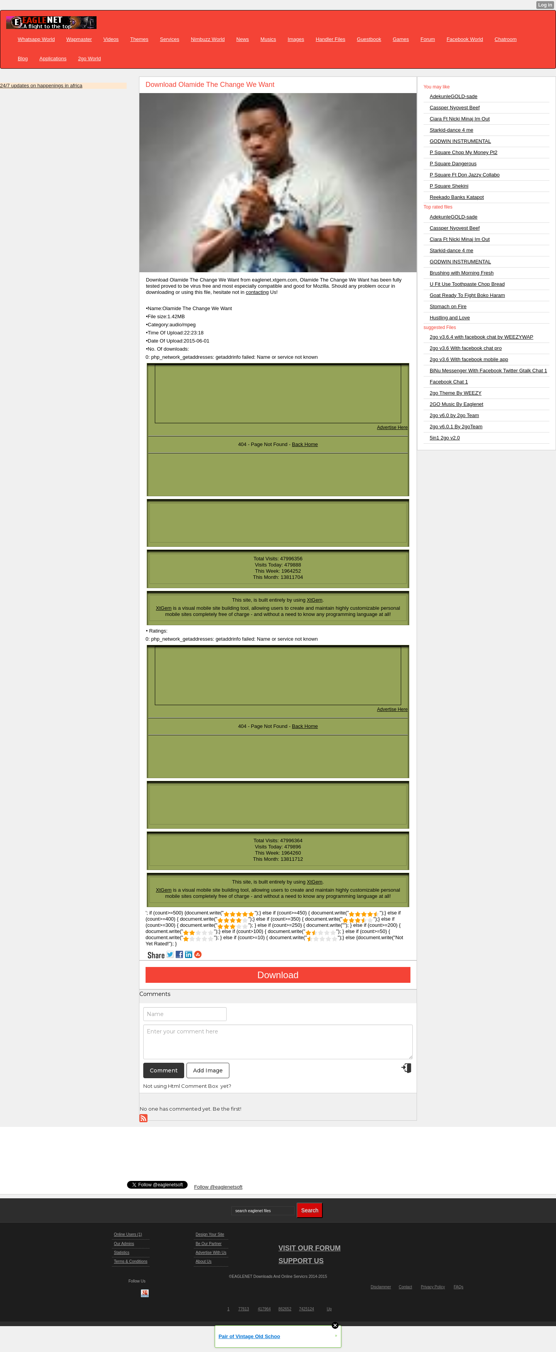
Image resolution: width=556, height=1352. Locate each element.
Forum (427, 39)
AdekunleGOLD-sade (454, 96)
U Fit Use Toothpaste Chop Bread (467, 284)
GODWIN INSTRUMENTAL (460, 141)
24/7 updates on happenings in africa (41, 85)
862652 (284, 1309)
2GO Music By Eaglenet (456, 404)
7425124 (306, 1309)
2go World (89, 58)
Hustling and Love (450, 318)
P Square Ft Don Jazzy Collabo (465, 175)
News (242, 39)
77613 (243, 1309)
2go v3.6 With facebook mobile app (469, 359)
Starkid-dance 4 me (451, 130)
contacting (257, 292)
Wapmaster (79, 39)
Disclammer (381, 1287)
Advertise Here (392, 427)
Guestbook (369, 39)
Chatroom (506, 39)
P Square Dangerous (453, 163)
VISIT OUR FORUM (309, 1248)
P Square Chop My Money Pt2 (463, 152)
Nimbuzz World (208, 39)
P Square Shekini (449, 186)
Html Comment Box (193, 1086)
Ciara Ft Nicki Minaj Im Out (460, 119)
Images (296, 39)
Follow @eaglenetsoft (218, 1187)
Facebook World (465, 39)
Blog (23, 58)
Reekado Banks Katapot (457, 197)
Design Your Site (210, 1234)
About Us (204, 1261)
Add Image (208, 1070)
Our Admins (124, 1244)
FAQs (458, 1287)
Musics (268, 39)
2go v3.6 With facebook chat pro (466, 348)
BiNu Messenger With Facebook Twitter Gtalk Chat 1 (488, 370)
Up (329, 1309)
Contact (405, 1287)
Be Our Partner (209, 1244)
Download (278, 975)
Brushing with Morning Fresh (461, 273)
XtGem (314, 600)
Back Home (305, 444)
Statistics (121, 1252)
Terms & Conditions (130, 1261)
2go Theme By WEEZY (455, 393)
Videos (111, 39)
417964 (264, 1309)
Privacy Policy (433, 1287)
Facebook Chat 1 (449, 382)
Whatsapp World (36, 39)
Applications (52, 58)
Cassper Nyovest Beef (455, 107)
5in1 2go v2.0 (445, 438)
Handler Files (331, 39)
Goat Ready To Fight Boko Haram (467, 295)
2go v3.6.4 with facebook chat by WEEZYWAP (481, 337)
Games (401, 39)
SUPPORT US (301, 1261)
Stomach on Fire (448, 306)
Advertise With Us (211, 1252)
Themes (139, 39)
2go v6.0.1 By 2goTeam (456, 426)
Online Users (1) (128, 1234)
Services (169, 39)
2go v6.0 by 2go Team (454, 415)
